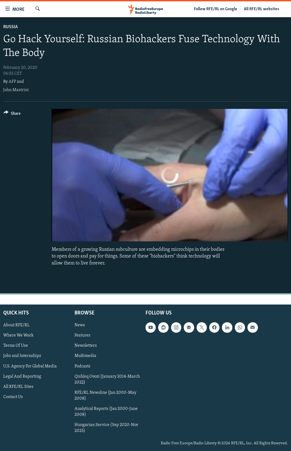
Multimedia (85, 356)
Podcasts (82, 366)
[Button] (11, 114)
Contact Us (13, 397)
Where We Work (18, 335)
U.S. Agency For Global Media (30, 366)
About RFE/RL (16, 325)
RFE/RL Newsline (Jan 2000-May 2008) (105, 395)
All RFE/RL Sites (18, 386)
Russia (10, 27)
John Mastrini (16, 90)
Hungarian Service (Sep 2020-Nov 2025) (106, 428)
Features (82, 335)
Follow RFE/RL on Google (215, 9)
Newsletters (85, 345)
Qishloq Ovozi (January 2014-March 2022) (107, 379)
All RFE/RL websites (261, 9)
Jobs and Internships (22, 356)
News (79, 325)
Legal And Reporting (22, 376)
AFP (12, 82)
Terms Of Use (15, 345)
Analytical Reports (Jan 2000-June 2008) (106, 412)
